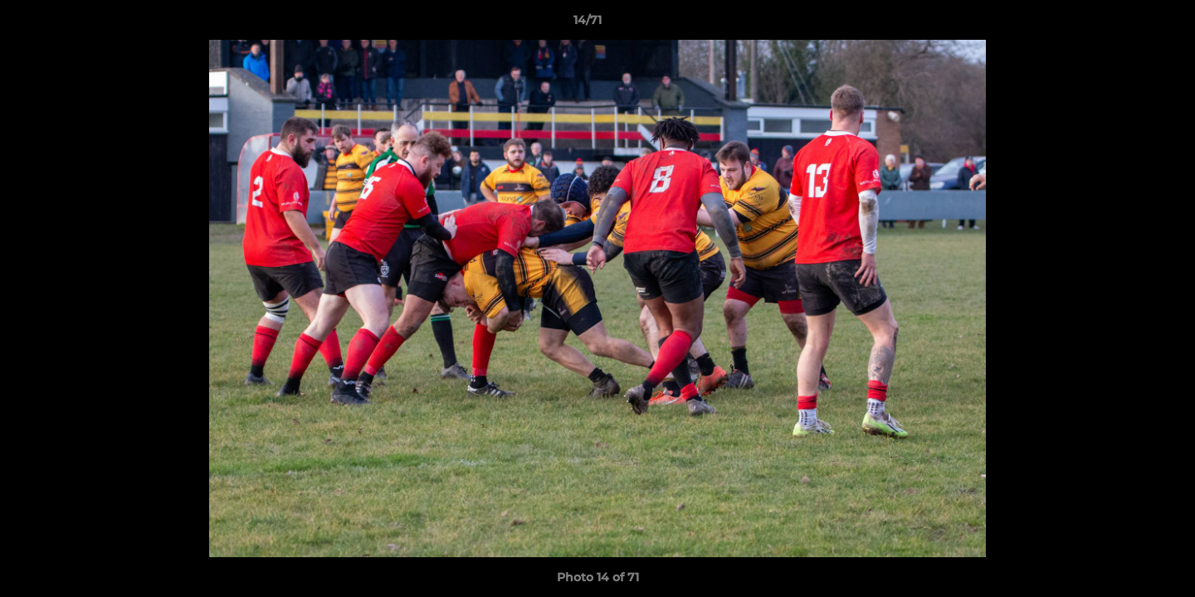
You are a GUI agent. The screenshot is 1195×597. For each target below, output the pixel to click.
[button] (1125, 24)
